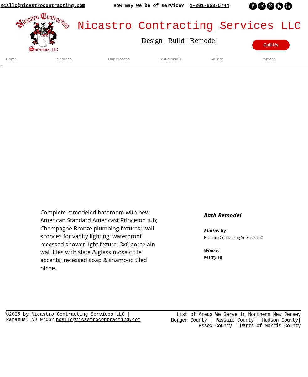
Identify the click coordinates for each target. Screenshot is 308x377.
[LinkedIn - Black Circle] (288, 6)
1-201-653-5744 (209, 5)
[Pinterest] (270, 6)
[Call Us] (271, 45)
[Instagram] (262, 6)
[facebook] (253, 6)
